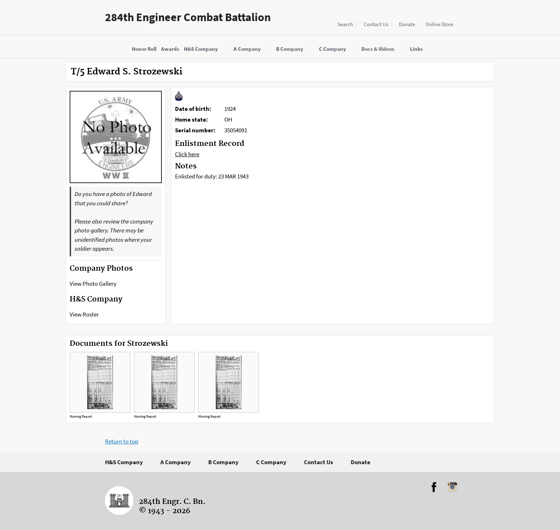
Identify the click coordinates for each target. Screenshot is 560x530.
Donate (407, 24)
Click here (187, 154)
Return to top (121, 441)
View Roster (84, 314)
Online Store (439, 24)
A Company (175, 462)
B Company (223, 462)
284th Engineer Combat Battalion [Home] (188, 17)
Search (345, 24)
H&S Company (124, 462)
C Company (271, 462)
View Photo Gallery (93, 284)
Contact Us (376, 24)
